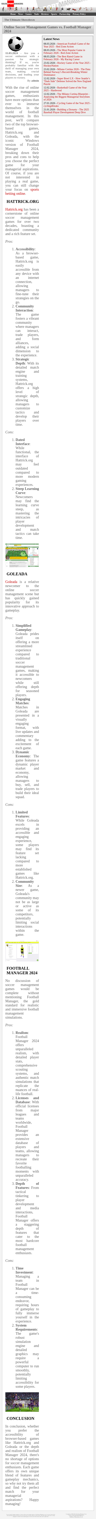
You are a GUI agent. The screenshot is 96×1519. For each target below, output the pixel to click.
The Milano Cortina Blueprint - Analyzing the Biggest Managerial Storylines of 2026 (67, 97)
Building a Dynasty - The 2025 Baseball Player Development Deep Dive (66, 111)
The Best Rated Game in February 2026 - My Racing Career (63, 58)
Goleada (11, 582)
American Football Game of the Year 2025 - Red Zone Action (67, 45)
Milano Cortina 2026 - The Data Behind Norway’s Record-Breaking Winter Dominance (67, 72)
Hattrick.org (14, 209)
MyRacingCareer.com (78, 1517)
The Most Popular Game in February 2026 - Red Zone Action (64, 51)
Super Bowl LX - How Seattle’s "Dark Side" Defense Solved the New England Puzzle (67, 81)
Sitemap (70, 1516)
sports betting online (22, 192)
